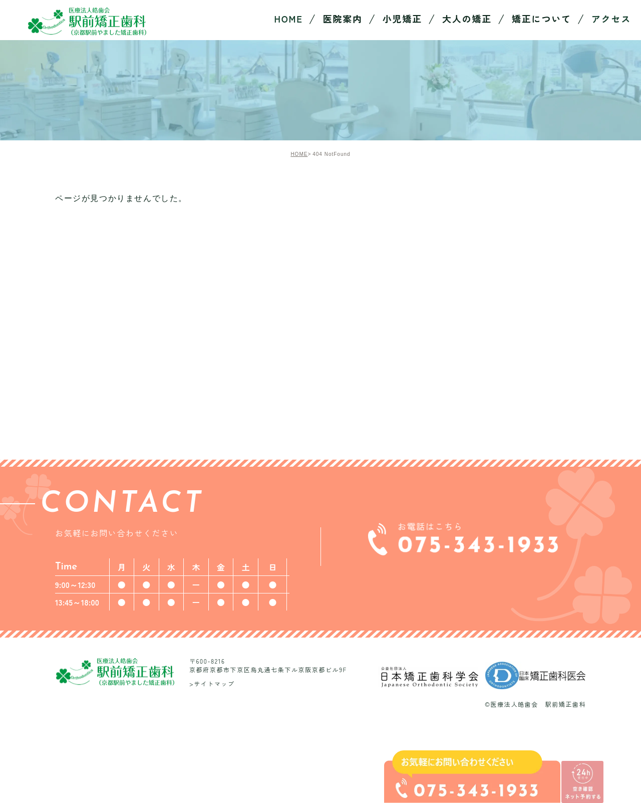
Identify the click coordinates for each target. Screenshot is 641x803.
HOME (298, 154)
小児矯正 (402, 18)
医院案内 (343, 18)
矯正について (541, 18)
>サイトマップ (212, 683)
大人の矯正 (467, 18)
